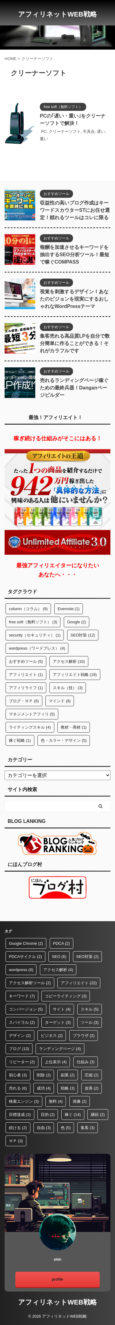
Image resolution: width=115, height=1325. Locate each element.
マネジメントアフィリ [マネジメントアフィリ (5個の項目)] (32, 714)
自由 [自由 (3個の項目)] (44, 1127)
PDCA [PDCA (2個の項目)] (61, 943)
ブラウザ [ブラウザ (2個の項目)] (84, 1035)
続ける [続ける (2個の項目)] (18, 1127)
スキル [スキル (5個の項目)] (90, 1009)
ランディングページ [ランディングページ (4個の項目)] (60, 1048)
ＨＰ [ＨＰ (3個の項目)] (16, 1141)
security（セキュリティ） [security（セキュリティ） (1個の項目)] (34, 635)
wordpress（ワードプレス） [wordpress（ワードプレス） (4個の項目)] (37, 648)
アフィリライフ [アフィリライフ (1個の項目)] (26, 687)
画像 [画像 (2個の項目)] (80, 1101)
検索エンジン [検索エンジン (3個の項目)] (24, 1101)
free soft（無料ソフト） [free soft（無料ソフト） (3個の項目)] (33, 622)
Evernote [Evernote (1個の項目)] (69, 608)
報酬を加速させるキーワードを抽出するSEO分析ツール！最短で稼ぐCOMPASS (74, 255)
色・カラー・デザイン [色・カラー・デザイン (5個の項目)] (64, 740)
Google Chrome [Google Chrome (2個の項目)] (26, 943)
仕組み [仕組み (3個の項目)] (86, 1062)
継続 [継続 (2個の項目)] (98, 1114)
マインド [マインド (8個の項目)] (60, 701)
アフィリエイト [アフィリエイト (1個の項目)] (26, 674)
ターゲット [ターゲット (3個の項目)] (58, 1022)
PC (44, 131)
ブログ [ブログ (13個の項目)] (19, 1048)
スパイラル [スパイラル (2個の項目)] (22, 1022)
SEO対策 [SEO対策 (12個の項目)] (83, 635)
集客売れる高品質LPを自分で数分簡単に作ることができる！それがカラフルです (75, 343)
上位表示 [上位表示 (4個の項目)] (56, 1062)
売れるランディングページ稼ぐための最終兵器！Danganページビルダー (74, 388)
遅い (101, 131)
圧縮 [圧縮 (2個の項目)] (92, 1075)
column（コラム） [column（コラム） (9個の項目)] (28, 608)
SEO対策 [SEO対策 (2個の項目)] (87, 956)
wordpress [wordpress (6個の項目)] (21, 969)
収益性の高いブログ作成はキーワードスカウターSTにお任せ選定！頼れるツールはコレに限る (75, 210)
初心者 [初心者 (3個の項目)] (18, 1075)
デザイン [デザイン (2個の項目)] (20, 1035)
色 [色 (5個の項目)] (66, 1127)
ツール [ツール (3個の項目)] (90, 1022)
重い (44, 139)
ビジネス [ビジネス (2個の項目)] (52, 1035)
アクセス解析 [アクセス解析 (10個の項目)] (69, 661)
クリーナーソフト (65, 131)
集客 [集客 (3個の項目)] (88, 1127)
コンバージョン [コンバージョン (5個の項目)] (26, 1009)
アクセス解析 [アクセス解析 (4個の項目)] (58, 969)
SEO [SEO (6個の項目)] (59, 956)
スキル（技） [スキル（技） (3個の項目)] (68, 687)
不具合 (89, 131)
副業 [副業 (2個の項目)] (68, 1075)
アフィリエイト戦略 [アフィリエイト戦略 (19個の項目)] (75, 674)
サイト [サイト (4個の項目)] (62, 1009)
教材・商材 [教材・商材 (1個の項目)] (74, 727)
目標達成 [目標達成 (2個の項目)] (20, 1114)
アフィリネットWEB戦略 (57, 14)
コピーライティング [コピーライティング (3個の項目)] (66, 996)
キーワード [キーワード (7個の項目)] (22, 996)
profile (57, 1279)
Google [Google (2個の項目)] (76, 622)
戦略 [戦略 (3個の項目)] (68, 1088)
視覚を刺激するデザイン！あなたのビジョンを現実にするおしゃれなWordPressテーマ (74, 299)
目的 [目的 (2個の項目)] (48, 1114)
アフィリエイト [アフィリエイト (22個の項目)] (79, 983)
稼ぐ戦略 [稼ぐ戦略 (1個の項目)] (20, 740)
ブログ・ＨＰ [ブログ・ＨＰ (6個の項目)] (24, 701)
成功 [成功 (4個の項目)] (44, 1088)
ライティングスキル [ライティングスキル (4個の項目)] (30, 727)
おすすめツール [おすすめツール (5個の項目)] (26, 661)
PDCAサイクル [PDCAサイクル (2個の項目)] (25, 956)
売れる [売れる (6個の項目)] (18, 1088)
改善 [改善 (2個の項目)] (92, 1088)
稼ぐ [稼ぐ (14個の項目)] (73, 1114)
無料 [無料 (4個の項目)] (56, 1101)
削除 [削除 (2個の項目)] (44, 1075)
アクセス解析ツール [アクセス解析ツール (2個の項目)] (30, 983)
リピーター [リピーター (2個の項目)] (22, 1062)
